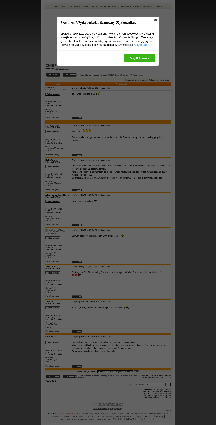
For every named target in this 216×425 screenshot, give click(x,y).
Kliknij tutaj (141, 44)
